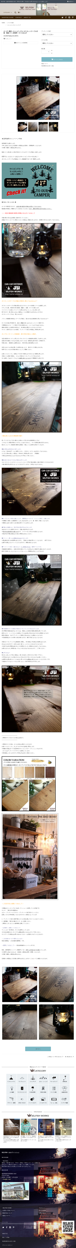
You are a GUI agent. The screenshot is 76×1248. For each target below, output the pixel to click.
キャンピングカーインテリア (14, 25)
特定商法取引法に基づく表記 (9, 1236)
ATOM (6, 1233)
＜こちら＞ (32, 957)
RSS (3, 1233)
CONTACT (19, 17)
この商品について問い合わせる (55, 1054)
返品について (44, 62)
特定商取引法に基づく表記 (47, 64)
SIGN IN (70, 1)
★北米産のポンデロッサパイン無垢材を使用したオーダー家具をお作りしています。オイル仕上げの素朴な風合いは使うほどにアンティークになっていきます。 (11, 1137)
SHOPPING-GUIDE (7, 17)
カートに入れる (57, 58)
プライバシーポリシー (8, 1238)
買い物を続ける (69, 1054)
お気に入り (8, 39)
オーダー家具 (10, 22)
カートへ (38, 1047)
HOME (3, 22)
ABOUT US (27, 17)
